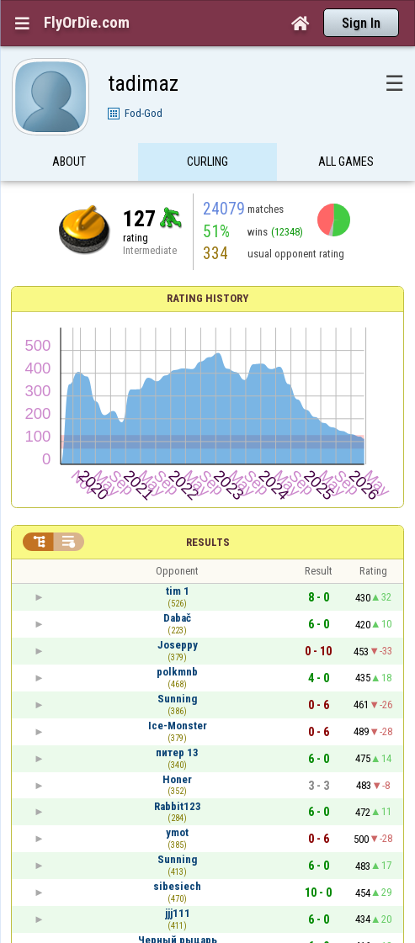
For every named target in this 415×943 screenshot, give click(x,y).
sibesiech (177, 886)
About (69, 162)
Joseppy (177, 644)
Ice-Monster (177, 725)
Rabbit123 (177, 806)
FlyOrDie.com (87, 22)
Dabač (177, 618)
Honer (177, 779)
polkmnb (177, 671)
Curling (207, 162)
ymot (177, 832)
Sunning (177, 698)
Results (208, 542)
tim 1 (177, 591)
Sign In (361, 23)
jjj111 (177, 913)
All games (346, 162)
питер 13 (177, 752)
